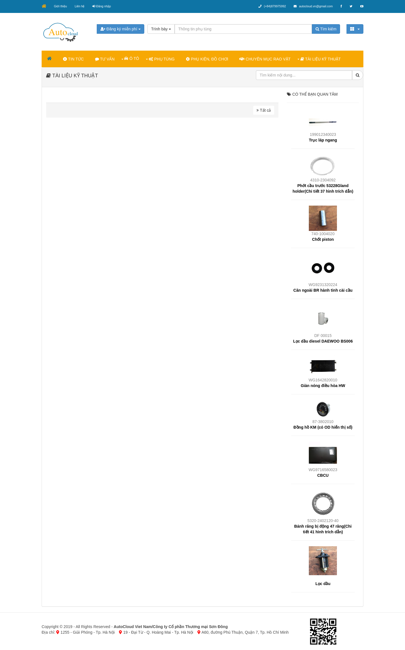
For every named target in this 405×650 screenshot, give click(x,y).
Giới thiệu (61, 6)
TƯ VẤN (105, 59)
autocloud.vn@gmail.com (311, 6)
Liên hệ (81, 6)
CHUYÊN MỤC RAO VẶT (265, 59)
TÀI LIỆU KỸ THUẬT (321, 59)
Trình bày (161, 28)
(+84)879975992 (270, 6)
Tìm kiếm (325, 28)
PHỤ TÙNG (162, 59)
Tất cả (263, 110)
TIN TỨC (74, 59)
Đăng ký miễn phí (121, 28)
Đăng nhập (103, 6)
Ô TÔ (132, 58)
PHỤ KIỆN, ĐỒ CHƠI (207, 59)
